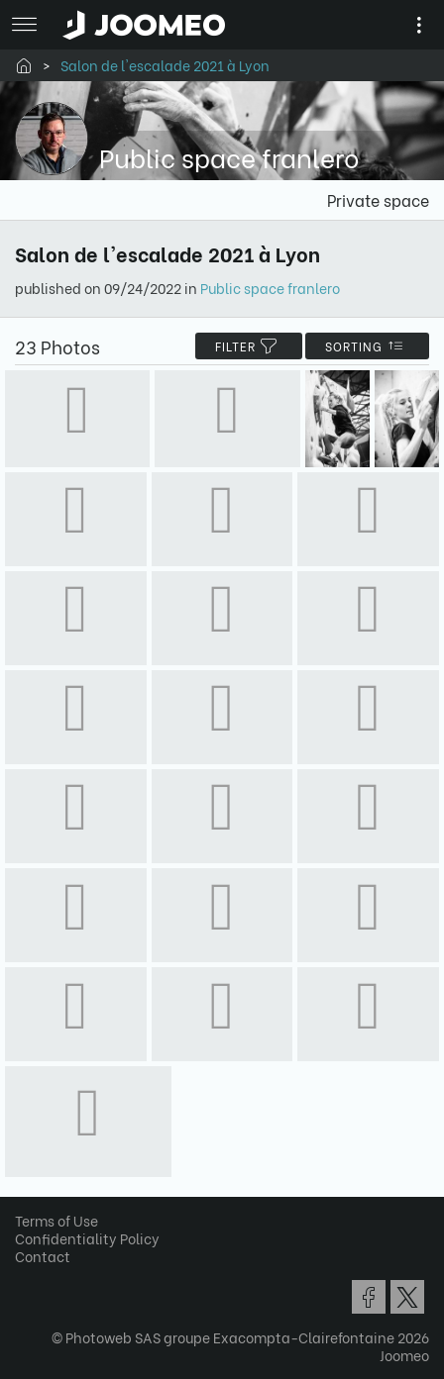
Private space (378, 199)
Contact (42, 1255)
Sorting (367, 346)
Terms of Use (56, 1220)
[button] (52, 1277)
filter (248, 346)
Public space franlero (270, 287)
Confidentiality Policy (87, 1238)
